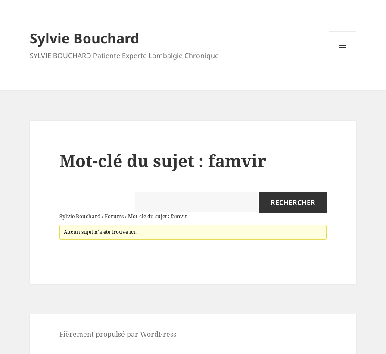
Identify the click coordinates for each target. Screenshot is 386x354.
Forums (114, 216)
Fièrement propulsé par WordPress (117, 334)
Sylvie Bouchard (84, 38)
